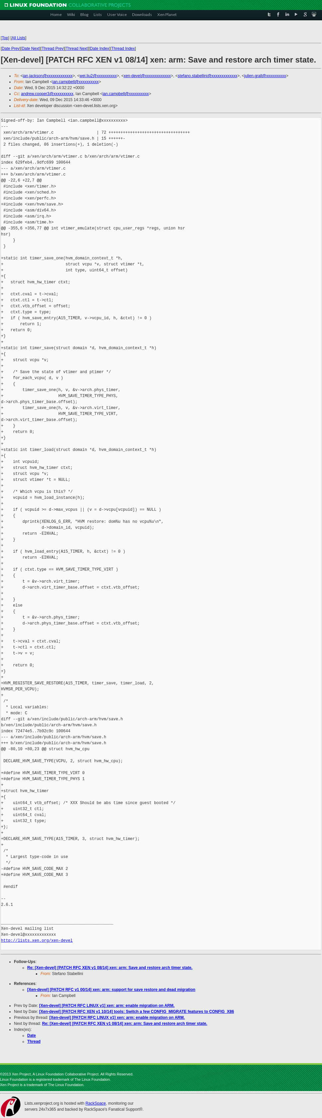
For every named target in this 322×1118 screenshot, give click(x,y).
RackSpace (95, 1103)
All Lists (18, 38)
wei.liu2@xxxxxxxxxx (98, 75)
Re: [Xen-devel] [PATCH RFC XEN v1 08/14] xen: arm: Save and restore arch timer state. (110, 967)
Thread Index (123, 48)
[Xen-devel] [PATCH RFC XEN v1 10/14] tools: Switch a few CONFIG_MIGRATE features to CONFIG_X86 (136, 1011)
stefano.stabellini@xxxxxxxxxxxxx (207, 75)
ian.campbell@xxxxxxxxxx (75, 81)
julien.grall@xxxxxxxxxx (265, 75)
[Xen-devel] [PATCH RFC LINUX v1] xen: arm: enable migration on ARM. (107, 1005)
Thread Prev (52, 48)
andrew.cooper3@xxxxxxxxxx (47, 93)
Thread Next (77, 48)
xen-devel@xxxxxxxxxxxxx (147, 75)
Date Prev (10, 48)
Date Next (30, 48)
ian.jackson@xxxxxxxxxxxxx (48, 75)
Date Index (99, 48)
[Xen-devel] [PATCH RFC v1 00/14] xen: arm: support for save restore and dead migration (111, 989)
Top (5, 38)
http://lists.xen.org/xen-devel (37, 940)
